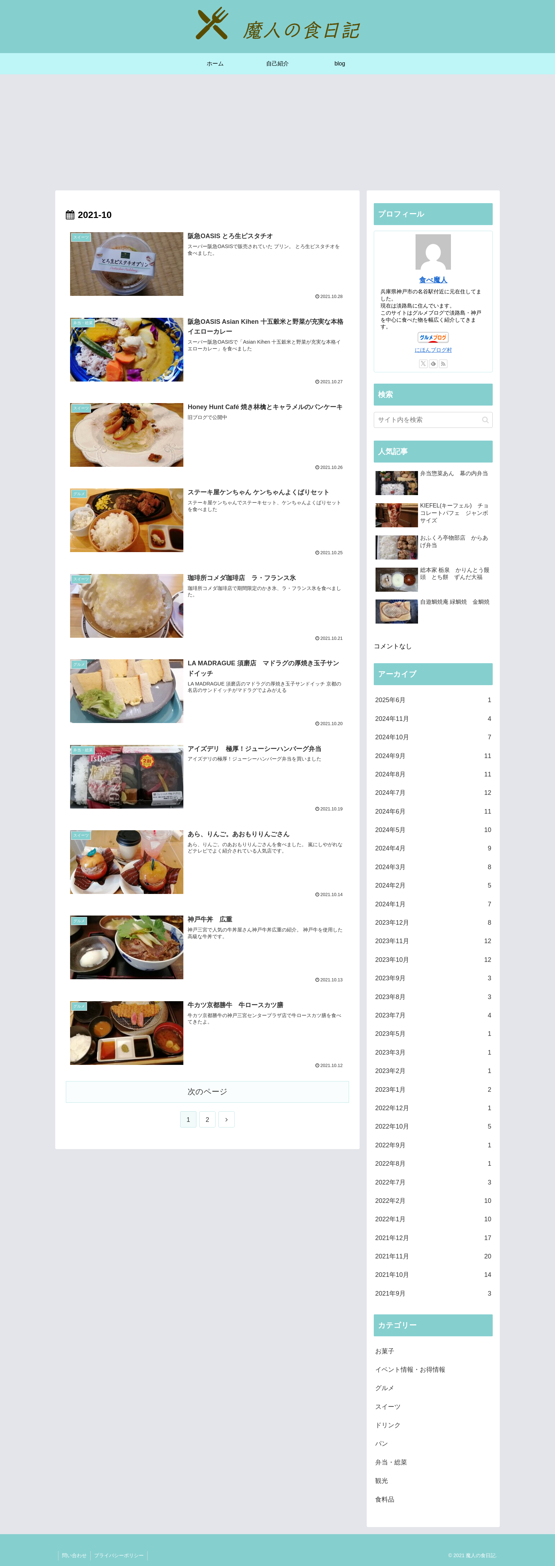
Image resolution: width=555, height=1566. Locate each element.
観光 (381, 1480)
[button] (485, 420)
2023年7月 (433, 1015)
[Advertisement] (277, 132)
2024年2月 (433, 885)
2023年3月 (433, 1052)
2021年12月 (433, 1238)
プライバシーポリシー (119, 1555)
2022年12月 (433, 1108)
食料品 (384, 1499)
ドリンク (388, 1425)
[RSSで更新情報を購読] (443, 364)
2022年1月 (433, 1219)
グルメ (384, 1388)
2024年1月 (433, 904)
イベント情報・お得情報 (410, 1369)
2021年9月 (433, 1293)
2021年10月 (433, 1274)
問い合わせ (74, 1555)
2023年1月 (433, 1089)
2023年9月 (433, 978)
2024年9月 (433, 756)
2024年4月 (433, 848)
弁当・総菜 (391, 1462)
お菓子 (384, 1351)
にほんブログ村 (433, 350)
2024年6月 (433, 811)
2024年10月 (433, 737)
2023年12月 (433, 922)
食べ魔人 (433, 280)
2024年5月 (433, 830)
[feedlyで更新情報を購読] (433, 364)
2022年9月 (433, 1145)
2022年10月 (433, 1126)
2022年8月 (433, 1163)
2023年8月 (433, 997)
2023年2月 (433, 1071)
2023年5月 (433, 1033)
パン (381, 1443)
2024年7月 (433, 792)
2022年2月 (433, 1200)
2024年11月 (433, 718)
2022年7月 (433, 1182)
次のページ (208, 1091)
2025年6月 (433, 700)
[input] (433, 420)
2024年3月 (433, 867)
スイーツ (388, 1406)
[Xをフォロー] (423, 364)
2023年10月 (433, 959)
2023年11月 (433, 941)
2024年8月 (433, 774)
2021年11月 (433, 1256)
